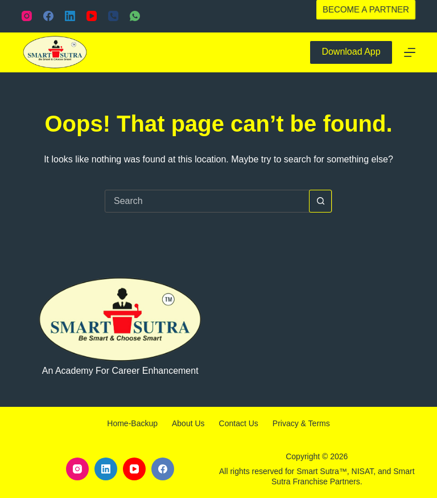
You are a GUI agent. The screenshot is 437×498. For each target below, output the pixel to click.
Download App (350, 51)
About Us (188, 423)
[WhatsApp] (135, 16)
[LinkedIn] (70, 16)
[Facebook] (48, 16)
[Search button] (320, 201)
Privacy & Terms (301, 423)
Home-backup (132, 423)
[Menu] (409, 52)
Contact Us (238, 423)
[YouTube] (91, 16)
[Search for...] (207, 201)
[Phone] (113, 16)
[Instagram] (27, 16)
